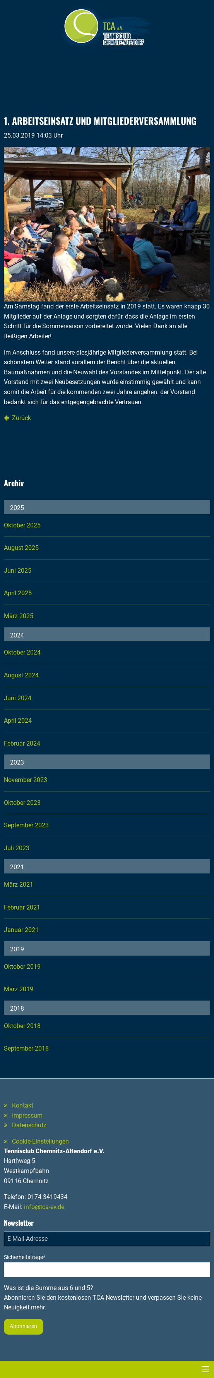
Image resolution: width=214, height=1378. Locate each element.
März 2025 (18, 616)
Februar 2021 (22, 907)
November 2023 (25, 780)
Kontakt (22, 1105)
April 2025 (18, 593)
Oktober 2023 (22, 802)
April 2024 (18, 720)
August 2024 (21, 675)
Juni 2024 (17, 698)
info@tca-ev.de (44, 1207)
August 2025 (21, 547)
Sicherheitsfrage (24, 1257)
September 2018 (26, 1048)
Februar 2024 (22, 743)
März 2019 (18, 989)
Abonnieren (23, 1326)
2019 (17, 949)
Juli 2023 (16, 848)
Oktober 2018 (22, 1026)
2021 (17, 867)
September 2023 (26, 825)
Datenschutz (29, 1125)
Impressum (27, 1115)
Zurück (21, 418)
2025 (17, 508)
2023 (17, 762)
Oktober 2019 (22, 966)
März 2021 (18, 884)
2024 (17, 635)
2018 (17, 1008)
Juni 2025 (17, 570)
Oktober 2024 (22, 652)
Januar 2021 (21, 930)
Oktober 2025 (22, 525)
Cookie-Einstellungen (40, 1141)
